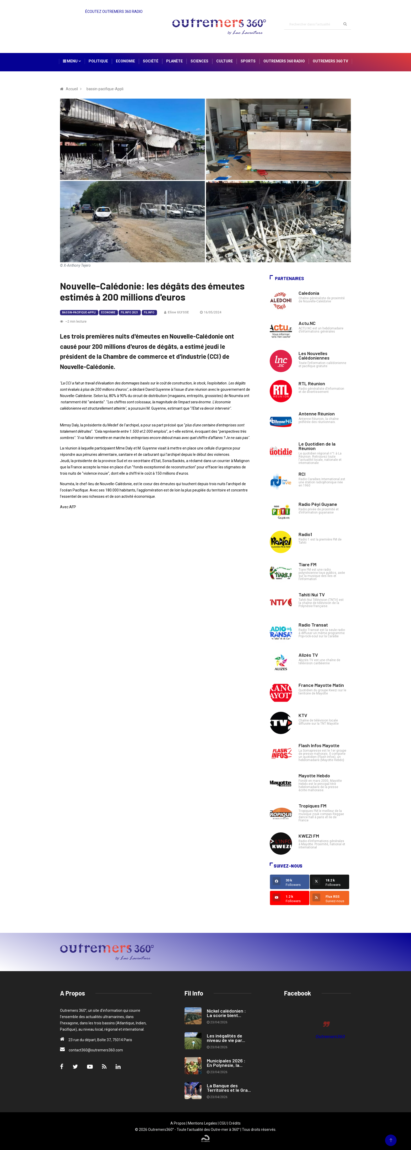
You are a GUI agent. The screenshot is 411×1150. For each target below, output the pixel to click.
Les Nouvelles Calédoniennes (314, 355)
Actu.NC (307, 323)
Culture (224, 61)
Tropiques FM (312, 806)
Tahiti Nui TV (312, 594)
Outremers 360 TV (330, 61)
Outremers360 (330, 1036)
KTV (303, 715)
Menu (72, 61)
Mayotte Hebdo (314, 775)
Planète (174, 61)
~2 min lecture (73, 321)
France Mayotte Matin (321, 685)
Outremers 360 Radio (284, 61)
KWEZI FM (309, 836)
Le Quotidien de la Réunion (317, 446)
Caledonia (309, 293)
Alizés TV (308, 655)
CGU (222, 1123)
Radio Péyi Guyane (318, 504)
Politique (98, 61)
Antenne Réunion (317, 413)
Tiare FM (307, 564)
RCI (302, 474)
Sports (248, 61)
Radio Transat (313, 625)
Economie (125, 61)
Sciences (199, 61)
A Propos (178, 1123)
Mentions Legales (202, 1123)
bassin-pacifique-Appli (79, 312)
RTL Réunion (312, 383)
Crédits (235, 1123)
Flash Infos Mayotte (319, 745)
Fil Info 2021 (129, 312)
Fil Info (149, 312)
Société (150, 61)
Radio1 (305, 534)
